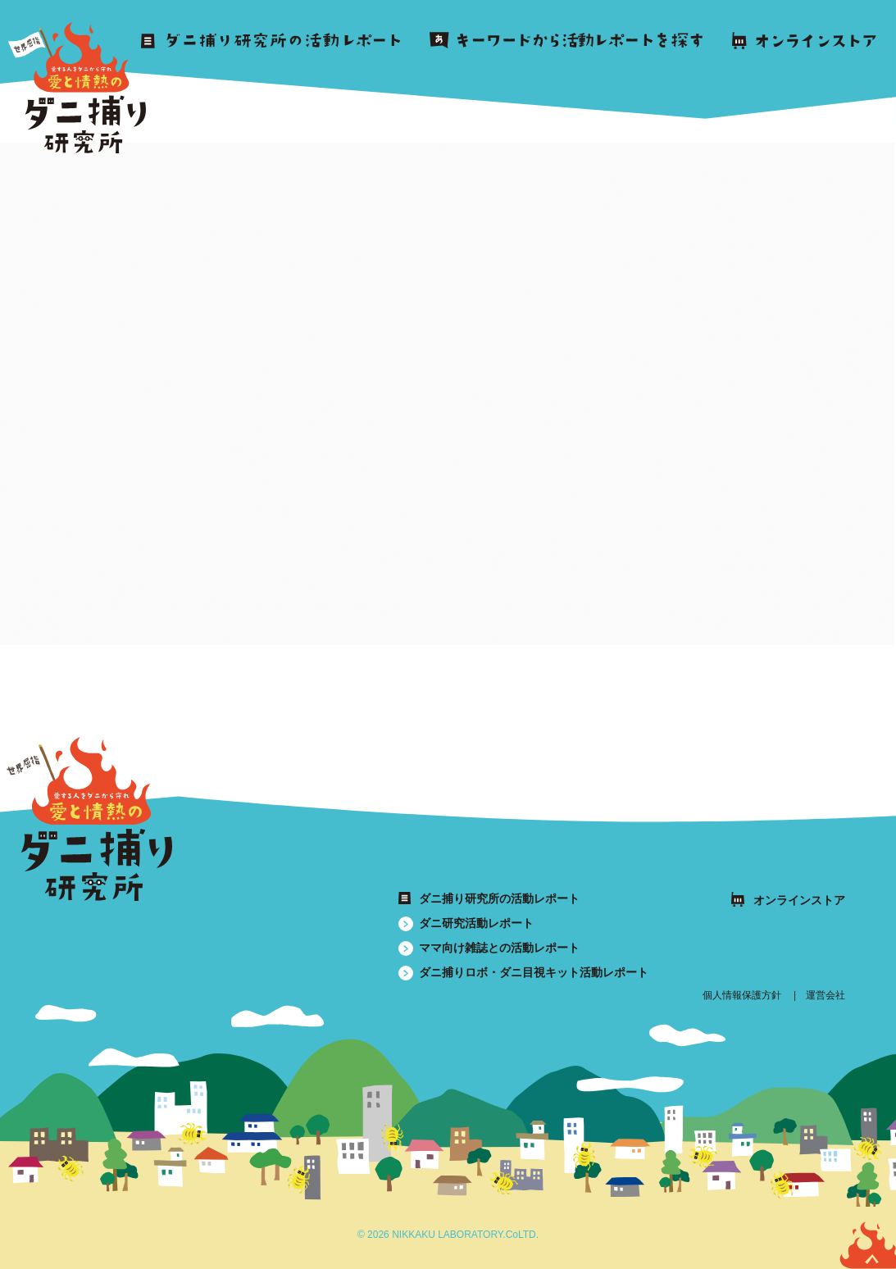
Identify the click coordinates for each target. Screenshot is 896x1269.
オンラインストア (799, 900)
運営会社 (825, 995)
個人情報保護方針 (742, 995)
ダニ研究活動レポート (476, 923)
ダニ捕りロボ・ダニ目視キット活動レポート (533, 972)
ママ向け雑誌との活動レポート (499, 947)
